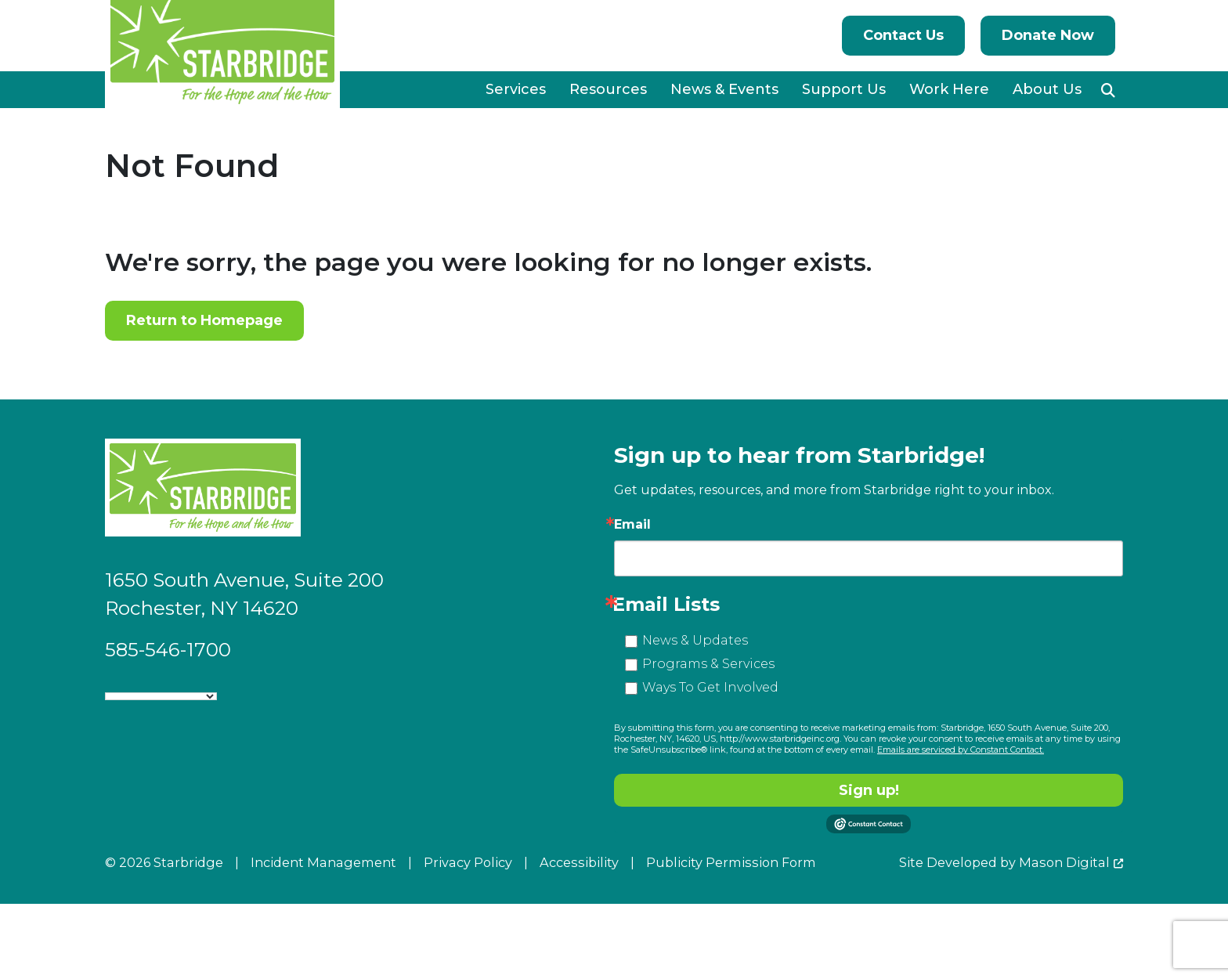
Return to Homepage (204, 320)
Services (516, 89)
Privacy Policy (468, 862)
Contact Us (903, 35)
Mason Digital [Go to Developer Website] (1064, 862)
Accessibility (579, 862)
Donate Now (1048, 35)
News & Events (724, 89)
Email (632, 524)
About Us (1047, 89)
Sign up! (869, 790)
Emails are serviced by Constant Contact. (960, 749)
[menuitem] (516, 89)
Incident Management (323, 862)
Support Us (844, 89)
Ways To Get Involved (710, 687)
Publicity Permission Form (731, 862)
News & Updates (695, 640)
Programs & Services (708, 663)
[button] (1108, 90)
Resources (608, 89)
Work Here (949, 89)
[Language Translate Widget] (161, 696)
